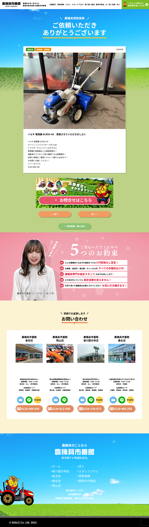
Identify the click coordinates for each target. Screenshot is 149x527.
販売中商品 (100, 4)
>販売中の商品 (86, 481)
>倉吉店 (56, 476)
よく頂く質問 (110, 4)
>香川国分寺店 (60, 471)
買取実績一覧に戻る (76, 226)
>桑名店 (56, 481)
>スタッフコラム (87, 471)
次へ (93, 214)
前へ (56, 214)
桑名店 (30, 49)
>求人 (80, 466)
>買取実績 (83, 476)
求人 (118, 4)
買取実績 (60, 4)
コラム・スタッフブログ (74, 4)
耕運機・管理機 (43, 49)
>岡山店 (56, 486)
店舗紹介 (53, 4)
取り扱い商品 (90, 4)
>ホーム (56, 466)
